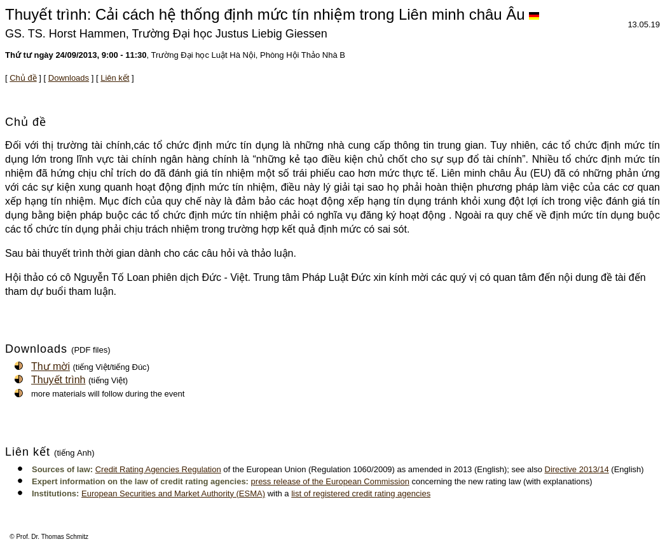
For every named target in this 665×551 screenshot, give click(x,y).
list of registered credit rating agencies (360, 493)
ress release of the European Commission (332, 481)
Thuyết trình (58, 379)
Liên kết (114, 78)
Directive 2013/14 (577, 469)
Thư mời (50, 366)
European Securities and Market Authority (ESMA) (173, 493)
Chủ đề (23, 78)
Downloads (68, 78)
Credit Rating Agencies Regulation (158, 469)
